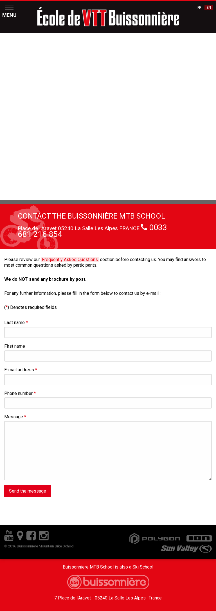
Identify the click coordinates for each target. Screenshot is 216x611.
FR (199, 8)
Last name (16, 322)
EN (209, 8)
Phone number (20, 393)
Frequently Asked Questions (70, 259)
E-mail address (20, 369)
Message (15, 416)
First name (14, 346)
